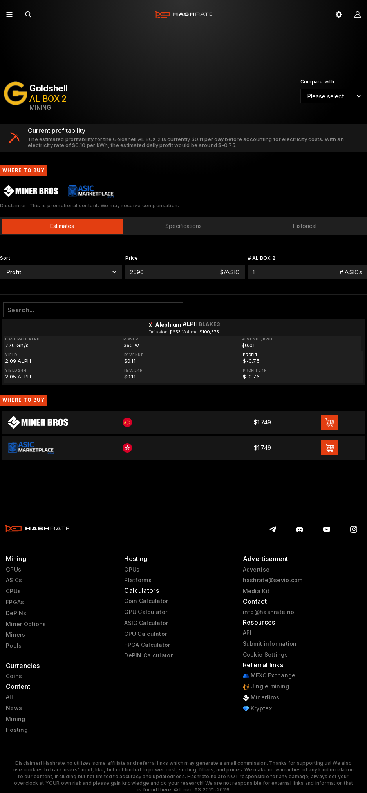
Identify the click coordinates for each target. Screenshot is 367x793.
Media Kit (256, 591)
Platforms (138, 580)
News (14, 708)
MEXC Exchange (269, 675)
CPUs (13, 591)
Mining (15, 719)
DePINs (16, 613)
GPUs (13, 570)
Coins (14, 676)
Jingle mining (266, 686)
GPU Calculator (145, 612)
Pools (14, 646)
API (247, 633)
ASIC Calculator (146, 623)
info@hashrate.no (268, 612)
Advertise (256, 570)
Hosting (17, 730)
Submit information (270, 644)
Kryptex (257, 708)
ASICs (14, 580)
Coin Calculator (146, 601)
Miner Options (26, 624)
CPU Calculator (145, 634)
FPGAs (15, 602)
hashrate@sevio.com (273, 580)
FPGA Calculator (147, 645)
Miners (15, 635)
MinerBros (261, 697)
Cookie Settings (265, 655)
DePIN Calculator (148, 655)
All (9, 697)
